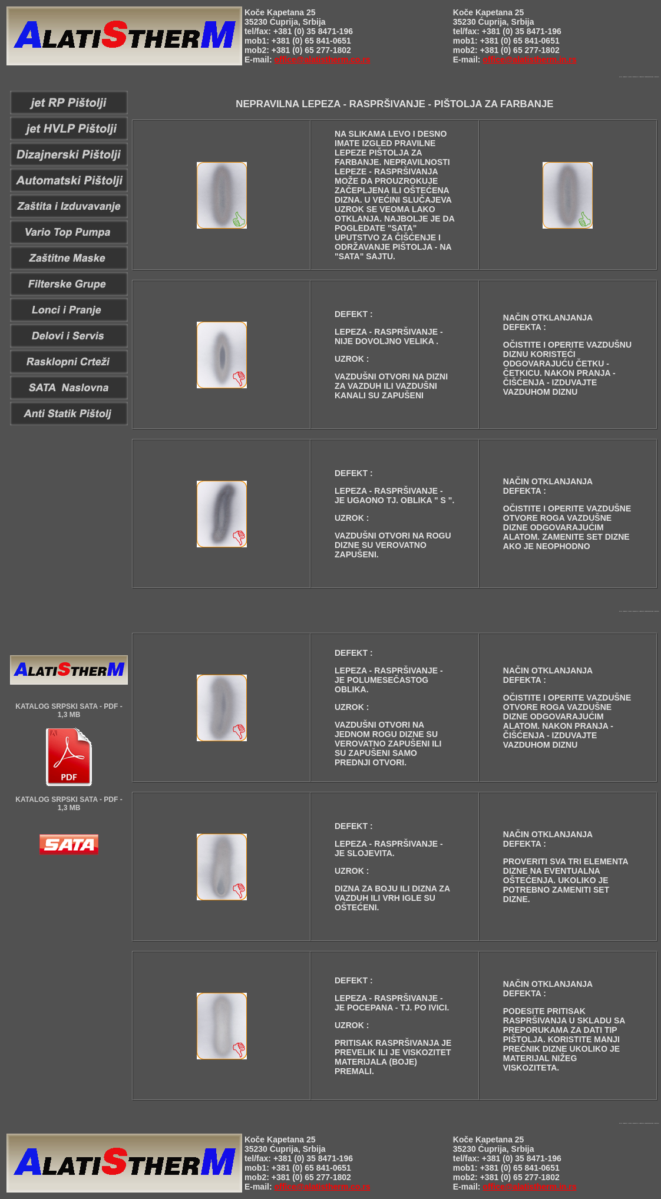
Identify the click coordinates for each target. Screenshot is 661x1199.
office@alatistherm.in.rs (529, 59)
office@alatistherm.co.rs (322, 59)
